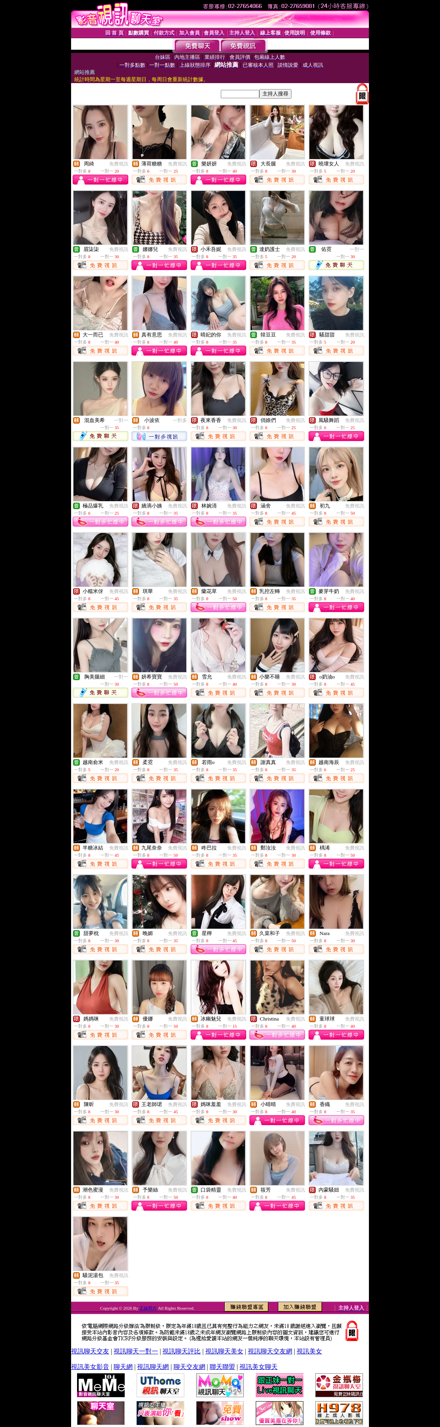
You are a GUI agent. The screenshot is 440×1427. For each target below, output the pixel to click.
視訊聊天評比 (181, 1351)
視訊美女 (309, 1351)
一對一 (357, 249)
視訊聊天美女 (224, 1351)
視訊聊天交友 (90, 1351)
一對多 (180, 420)
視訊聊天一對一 (136, 1351)
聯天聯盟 (222, 1366)
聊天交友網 (189, 1366)
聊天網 (123, 1366)
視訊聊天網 (153, 1366)
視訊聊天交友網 (270, 1351)
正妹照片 (148, 1308)
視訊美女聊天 (258, 1366)
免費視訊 (118, 164)
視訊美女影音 (90, 1366)
